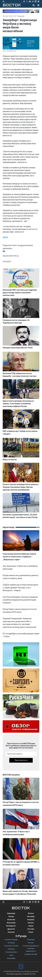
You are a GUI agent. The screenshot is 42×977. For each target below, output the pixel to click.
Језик (11, 955)
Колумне (30, 919)
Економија (11, 923)
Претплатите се (21, 760)
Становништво (11, 952)
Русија (11, 916)
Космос (31, 923)
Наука (30, 926)
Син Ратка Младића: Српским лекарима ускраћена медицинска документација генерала (20, 600)
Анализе (11, 932)
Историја (11, 943)
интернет (7, 261)
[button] (38, 5)
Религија (11, 949)
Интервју (30, 916)
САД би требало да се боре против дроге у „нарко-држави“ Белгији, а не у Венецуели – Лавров (20, 588)
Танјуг (5, 237)
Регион (31, 913)
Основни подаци (11, 939)
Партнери (31, 939)
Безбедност (11, 926)
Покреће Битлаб (31, 954)
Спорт (30, 932)
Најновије (11, 913)
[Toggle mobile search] (33, 5)
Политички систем (11, 946)
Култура (30, 929)
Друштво (21, 16)
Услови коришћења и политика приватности (31, 948)
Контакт (31, 943)
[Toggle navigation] (37, 5)
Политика (11, 919)
